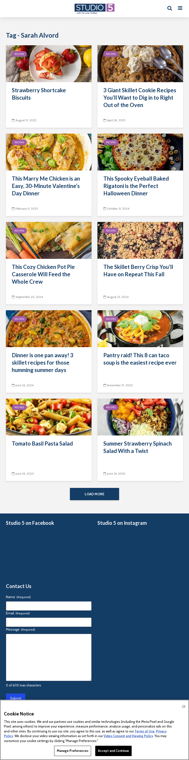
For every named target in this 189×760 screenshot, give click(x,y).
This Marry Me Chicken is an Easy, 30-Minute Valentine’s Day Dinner (46, 186)
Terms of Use (145, 731)
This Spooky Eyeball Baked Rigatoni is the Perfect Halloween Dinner (136, 186)
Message (20, 629)
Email (18, 613)
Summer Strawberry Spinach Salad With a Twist (137, 447)
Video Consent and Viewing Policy (128, 736)
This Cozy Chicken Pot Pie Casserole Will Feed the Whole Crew (43, 274)
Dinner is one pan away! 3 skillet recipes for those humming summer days (42, 362)
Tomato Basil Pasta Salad (42, 443)
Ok (183, 706)
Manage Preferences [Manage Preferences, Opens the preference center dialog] (72, 751)
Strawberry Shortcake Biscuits (39, 94)
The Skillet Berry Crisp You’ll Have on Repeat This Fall (138, 271)
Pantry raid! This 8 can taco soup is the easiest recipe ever (140, 359)
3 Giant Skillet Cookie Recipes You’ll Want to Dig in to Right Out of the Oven (139, 97)
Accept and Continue (113, 751)
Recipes (19, 54)
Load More (94, 494)
